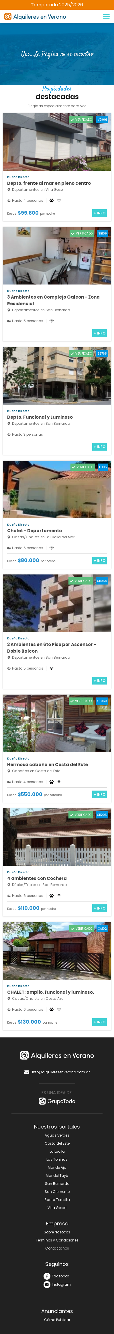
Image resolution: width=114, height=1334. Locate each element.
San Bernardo (57, 1183)
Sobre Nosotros (57, 1232)
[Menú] (106, 17)
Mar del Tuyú (57, 1175)
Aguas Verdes (57, 1135)
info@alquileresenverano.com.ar (57, 1072)
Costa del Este (57, 1143)
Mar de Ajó (57, 1167)
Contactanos (57, 1248)
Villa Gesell (57, 1207)
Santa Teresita (57, 1199)
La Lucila (57, 1151)
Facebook (56, 1276)
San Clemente (57, 1191)
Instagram (57, 1284)
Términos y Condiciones (57, 1240)
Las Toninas (57, 1159)
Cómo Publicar (57, 1319)
